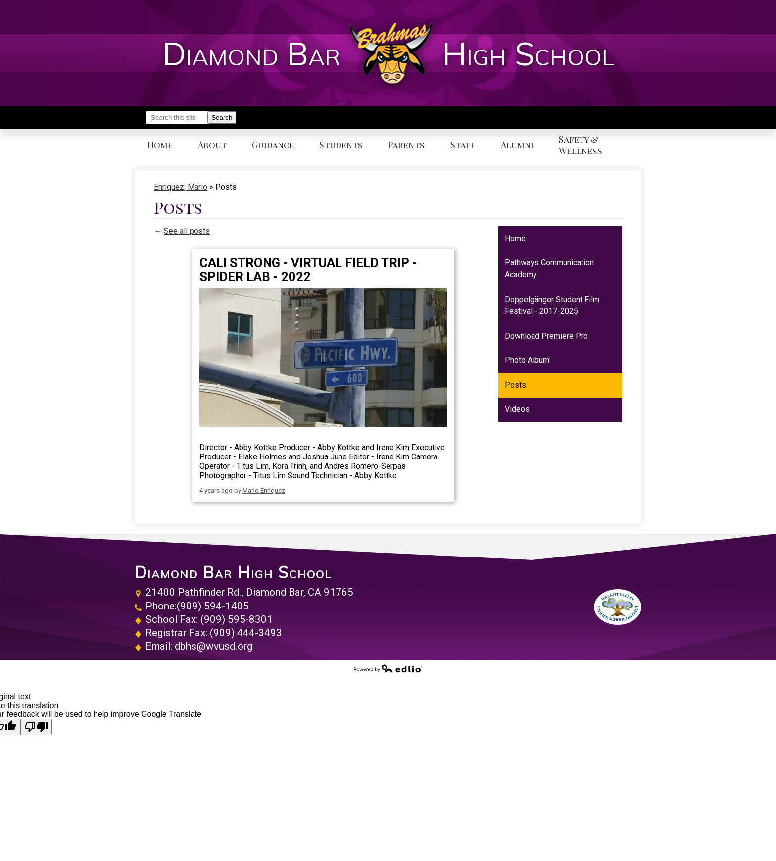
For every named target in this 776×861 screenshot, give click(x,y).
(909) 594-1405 (213, 606)
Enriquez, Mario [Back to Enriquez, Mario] (180, 187)
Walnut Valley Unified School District (617, 607)
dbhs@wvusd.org (213, 646)
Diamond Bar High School (233, 572)
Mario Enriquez (263, 490)
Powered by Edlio (388, 668)
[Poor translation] (36, 727)
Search (221, 117)
